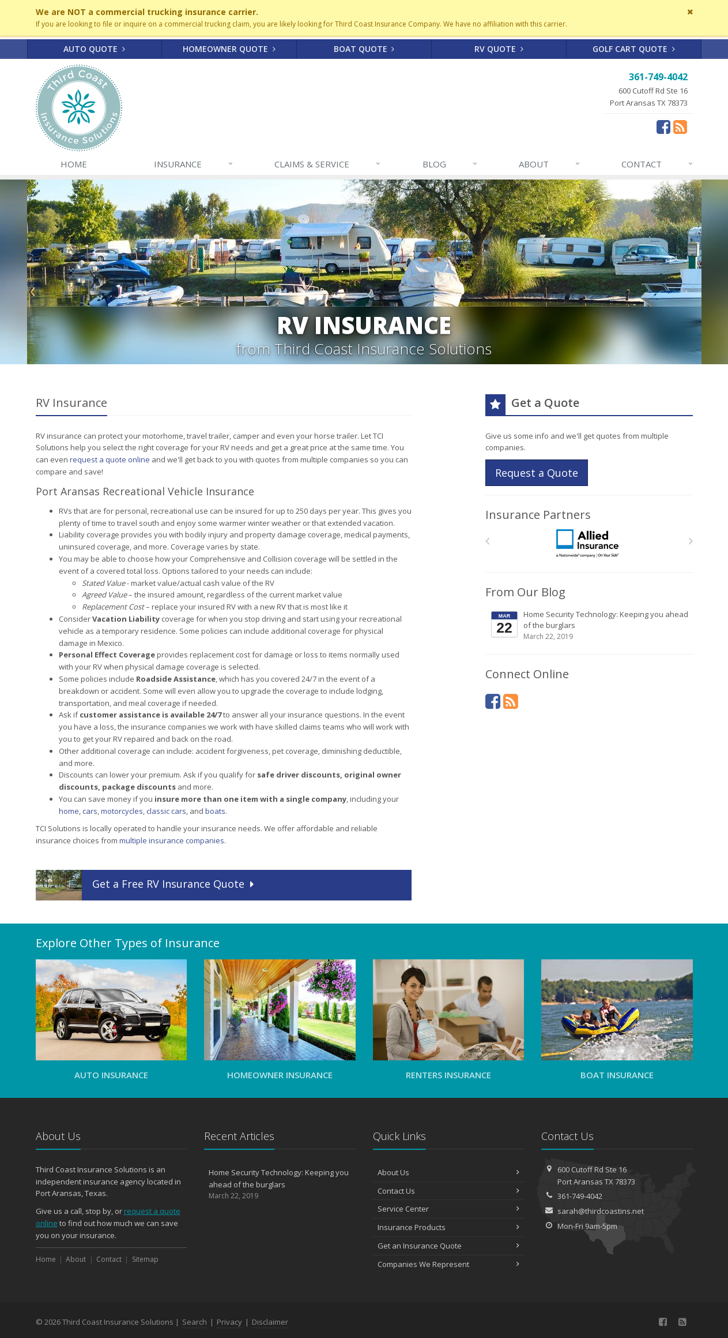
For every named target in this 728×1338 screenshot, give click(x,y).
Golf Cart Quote (634, 48)
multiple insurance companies (171, 840)
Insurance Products (449, 1227)
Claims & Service (328, 164)
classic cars (166, 811)
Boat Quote (364, 48)
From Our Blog (525, 592)
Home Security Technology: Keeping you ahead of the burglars (590, 625)
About (550, 164)
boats (215, 811)
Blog (450, 164)
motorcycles (122, 811)
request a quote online (110, 459)
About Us (449, 1172)
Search (194, 1322)
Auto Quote (94, 48)
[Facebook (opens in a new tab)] (663, 126)
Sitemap (145, 1259)
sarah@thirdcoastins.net (600, 1211)
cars (89, 811)
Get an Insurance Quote (449, 1245)
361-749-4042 (579, 1196)
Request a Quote (536, 473)
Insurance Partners (538, 514)
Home (74, 164)
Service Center (449, 1209)
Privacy (229, 1322)
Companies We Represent (449, 1264)
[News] (510, 701)
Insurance (194, 164)
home (69, 811)
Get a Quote (146, 885)
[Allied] (588, 544)
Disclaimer (270, 1322)
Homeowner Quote (229, 48)
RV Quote (498, 48)
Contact (657, 164)
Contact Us (449, 1191)
